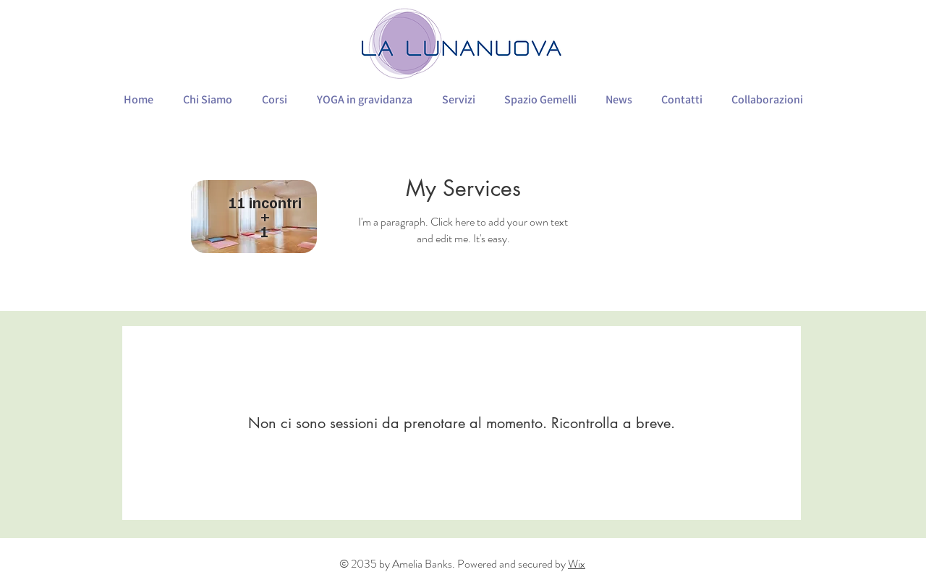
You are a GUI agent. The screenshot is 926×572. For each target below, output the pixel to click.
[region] (255, 218)
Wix (576, 563)
